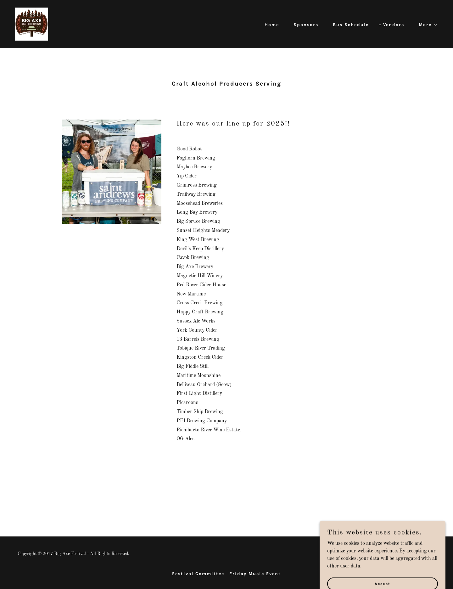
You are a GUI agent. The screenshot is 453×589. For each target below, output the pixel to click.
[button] (426, 25)
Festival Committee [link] (198, 573)
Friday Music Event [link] (255, 573)
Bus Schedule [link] (351, 24)
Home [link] (272, 24)
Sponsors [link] (306, 24)
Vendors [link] (393, 24)
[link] (31, 23)
